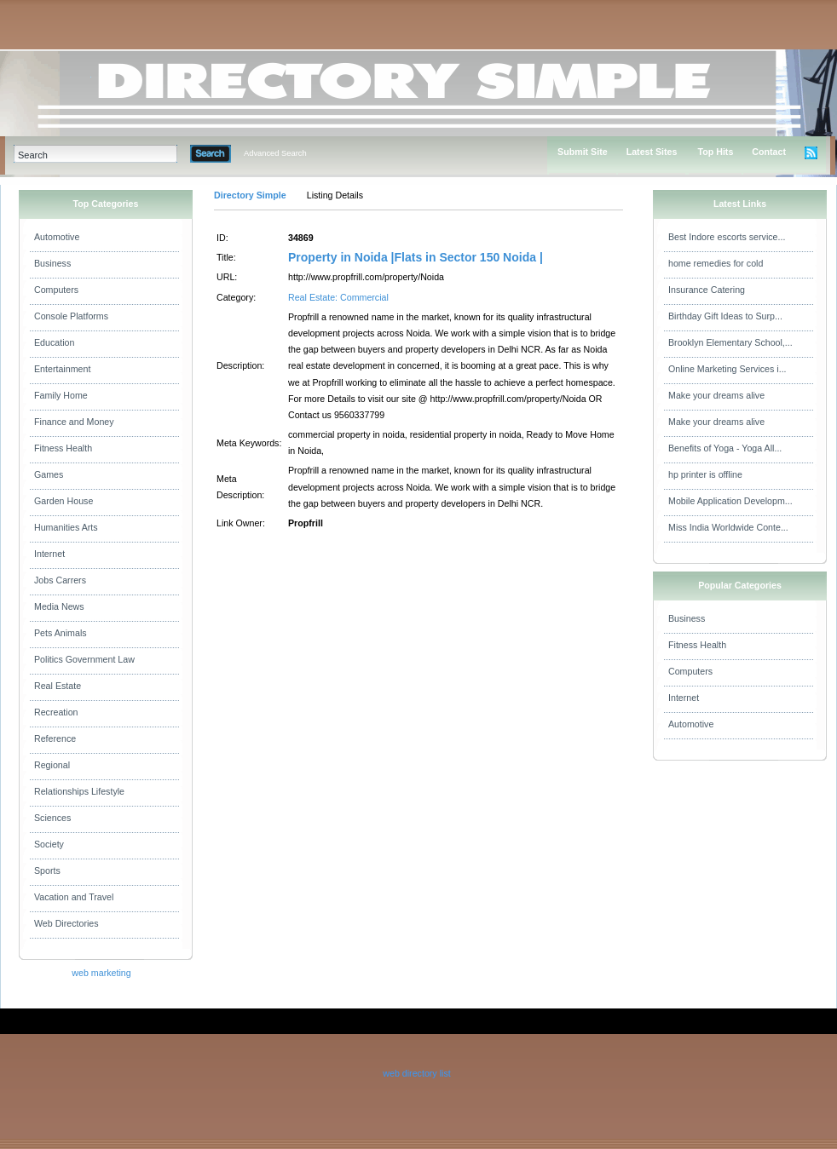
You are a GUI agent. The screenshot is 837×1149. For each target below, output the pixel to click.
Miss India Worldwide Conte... (728, 527)
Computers (56, 289)
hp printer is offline (705, 474)
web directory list (416, 1073)
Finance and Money (74, 422)
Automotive (56, 237)
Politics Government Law (84, 659)
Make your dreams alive (716, 395)
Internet (49, 554)
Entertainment (62, 369)
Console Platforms (71, 316)
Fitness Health (63, 448)
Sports (47, 870)
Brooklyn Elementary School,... (730, 342)
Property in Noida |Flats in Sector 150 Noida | (415, 257)
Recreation (56, 712)
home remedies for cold (715, 263)
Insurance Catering (706, 289)
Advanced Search (275, 153)
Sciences (52, 818)
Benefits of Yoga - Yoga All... (725, 448)
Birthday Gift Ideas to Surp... (725, 316)
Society (49, 844)
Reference (55, 738)
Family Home (61, 395)
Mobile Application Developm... (730, 501)
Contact (769, 151)
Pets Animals (60, 633)
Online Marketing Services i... (727, 369)
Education (54, 342)
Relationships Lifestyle (79, 791)
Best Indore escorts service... (726, 237)
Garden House (63, 501)
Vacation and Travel (73, 897)
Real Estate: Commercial (338, 297)
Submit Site (582, 151)
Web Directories (66, 923)
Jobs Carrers (60, 580)
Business (52, 263)
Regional (52, 765)
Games (48, 474)
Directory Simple (250, 195)
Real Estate (57, 686)
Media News (59, 606)
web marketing (101, 973)
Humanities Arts (66, 527)
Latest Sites (652, 151)
